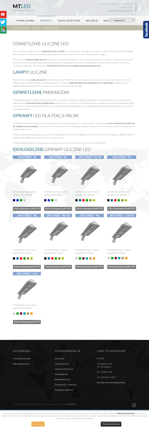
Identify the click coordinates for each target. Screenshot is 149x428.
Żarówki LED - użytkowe (66, 384)
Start (27, 28)
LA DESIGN (70, 404)
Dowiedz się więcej (111, 424)
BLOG (106, 20)
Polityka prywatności (64, 390)
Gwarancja (59, 358)
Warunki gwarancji (21, 363)
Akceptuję (38, 424)
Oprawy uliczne (62, 363)
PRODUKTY (46, 20)
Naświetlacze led (62, 379)
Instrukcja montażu (21, 358)
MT (22, 6)
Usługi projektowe (69, 20)
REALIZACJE (92, 20)
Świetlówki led (61, 374)
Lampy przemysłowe (64, 369)
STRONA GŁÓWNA (25, 20)
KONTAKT (120, 20)
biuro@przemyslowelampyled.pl (120, 11)
